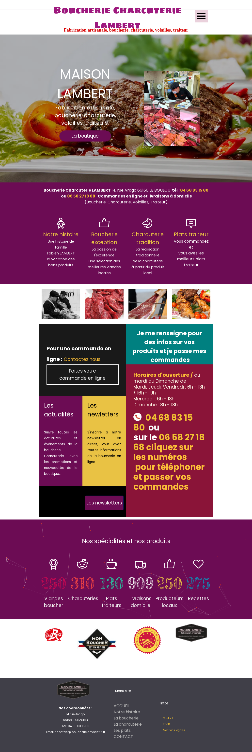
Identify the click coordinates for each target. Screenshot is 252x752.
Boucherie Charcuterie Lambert (119, 17)
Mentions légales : (174, 730)
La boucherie (126, 718)
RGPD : (167, 724)
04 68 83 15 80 (193, 190)
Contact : (168, 718)
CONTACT (123, 736)
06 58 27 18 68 (80, 196)
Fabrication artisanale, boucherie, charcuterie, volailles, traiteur (126, 30)
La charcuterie (128, 724)
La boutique (85, 136)
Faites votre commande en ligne (82, 374)
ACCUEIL (122, 706)
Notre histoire (127, 712)
